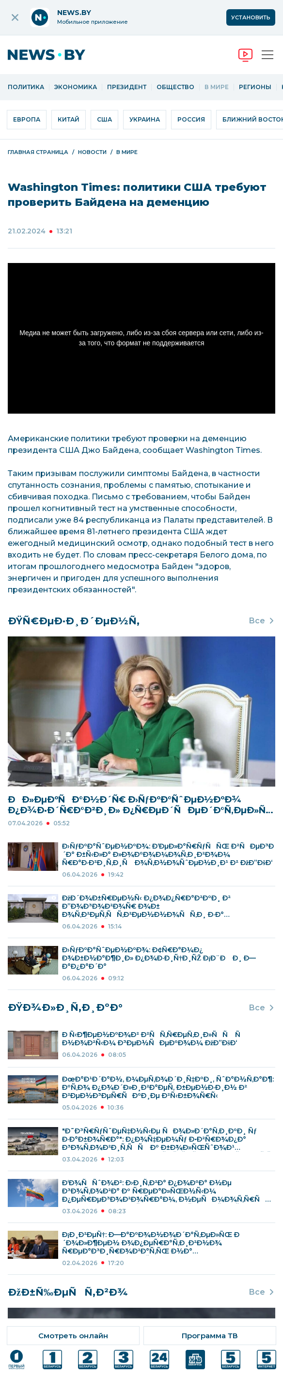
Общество (175, 87)
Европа (26, 119)
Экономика (75, 87)
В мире (216, 87)
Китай (68, 119)
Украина (144, 119)
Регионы (255, 87)
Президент (126, 87)
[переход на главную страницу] (54, 54)
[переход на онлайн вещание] (245, 55)
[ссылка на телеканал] (16, 1359)
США (104, 119)
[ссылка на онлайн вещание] (73, 1335)
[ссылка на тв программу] (209, 1335)
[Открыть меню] (267, 54)
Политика (26, 87)
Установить (250, 17)
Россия (191, 119)
